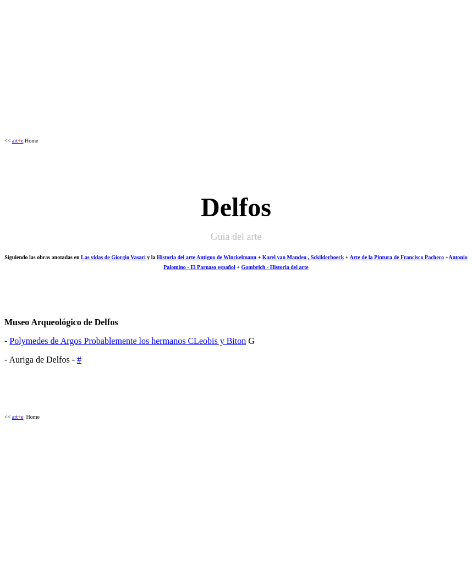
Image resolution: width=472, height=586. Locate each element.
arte (18, 141)
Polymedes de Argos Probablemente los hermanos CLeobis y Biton (127, 341)
